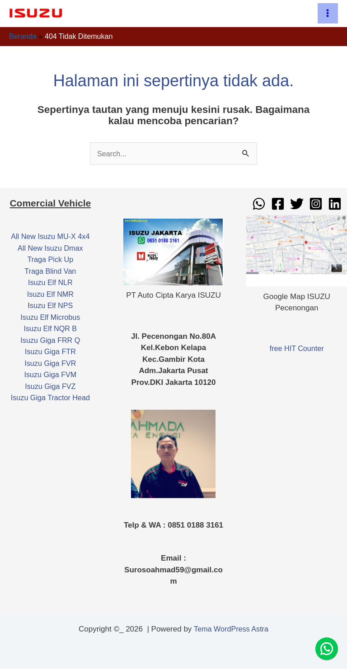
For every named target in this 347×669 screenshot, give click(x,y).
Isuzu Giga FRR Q (50, 341)
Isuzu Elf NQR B (50, 329)
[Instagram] (316, 204)
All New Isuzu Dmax (50, 248)
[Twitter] (297, 204)
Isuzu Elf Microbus (50, 317)
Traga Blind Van (50, 271)
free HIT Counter (296, 348)
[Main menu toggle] (328, 13)
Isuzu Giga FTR (50, 352)
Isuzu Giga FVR (50, 364)
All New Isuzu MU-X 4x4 (50, 237)
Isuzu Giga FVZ (50, 387)
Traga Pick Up (50, 260)
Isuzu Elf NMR (50, 294)
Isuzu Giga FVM (50, 375)
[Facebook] (278, 204)
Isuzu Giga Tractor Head (50, 398)
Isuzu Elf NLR (50, 283)
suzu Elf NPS (51, 306)
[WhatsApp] (259, 204)
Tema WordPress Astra (231, 629)
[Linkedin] (335, 204)
